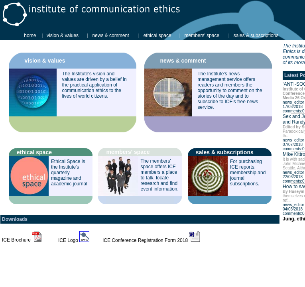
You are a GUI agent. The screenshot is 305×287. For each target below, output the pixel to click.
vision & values (63, 35)
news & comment (110, 35)
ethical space (157, 35)
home (30, 35)
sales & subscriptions (256, 35)
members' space (202, 35)
